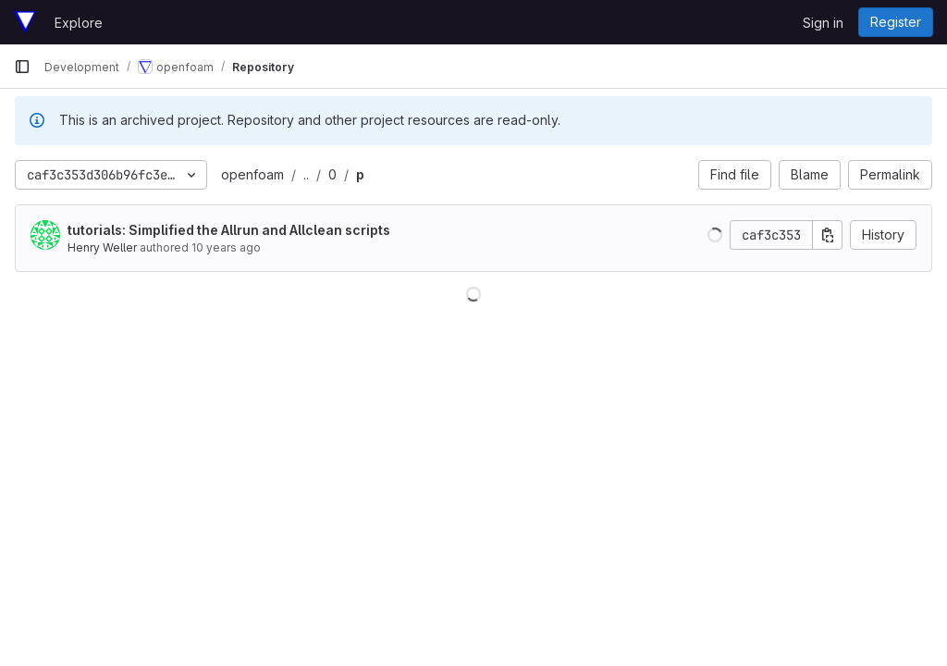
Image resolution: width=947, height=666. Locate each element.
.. (306, 174)
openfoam (252, 174)
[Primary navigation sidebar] (22, 66)
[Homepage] (25, 22)
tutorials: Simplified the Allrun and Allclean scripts (229, 230)
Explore (79, 23)
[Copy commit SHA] (827, 235)
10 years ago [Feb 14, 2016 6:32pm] (226, 247)
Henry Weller (102, 247)
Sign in (823, 23)
